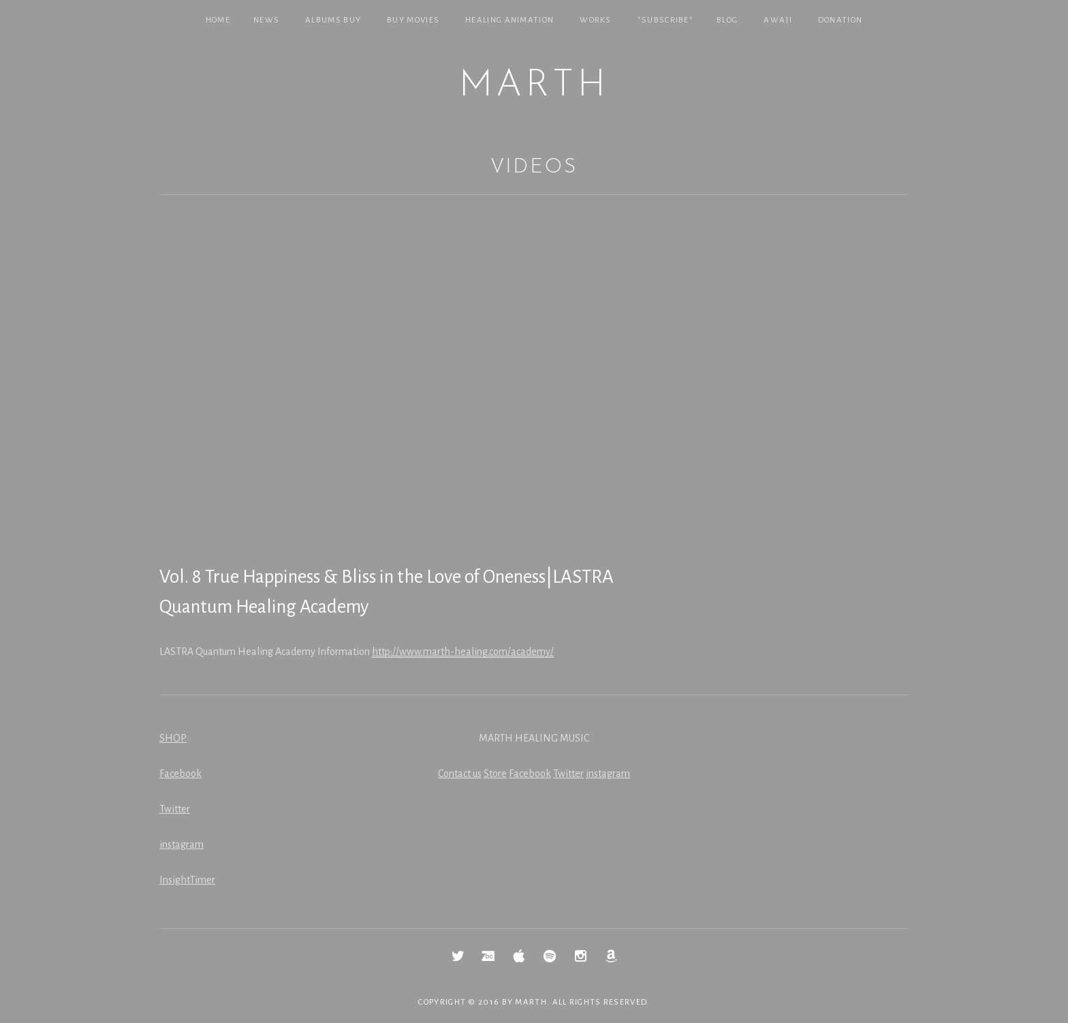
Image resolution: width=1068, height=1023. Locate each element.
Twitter (174, 809)
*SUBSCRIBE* (665, 20)
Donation (840, 20)
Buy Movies (413, 20)
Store (495, 773)
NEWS (266, 20)
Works (596, 20)
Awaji (778, 20)
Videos (534, 167)
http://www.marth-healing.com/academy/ (463, 651)
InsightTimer (187, 879)
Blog (727, 20)
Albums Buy (333, 20)
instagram (181, 844)
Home (218, 20)
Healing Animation (509, 20)
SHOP (173, 738)
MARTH (534, 86)
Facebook (180, 773)
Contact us (460, 773)
